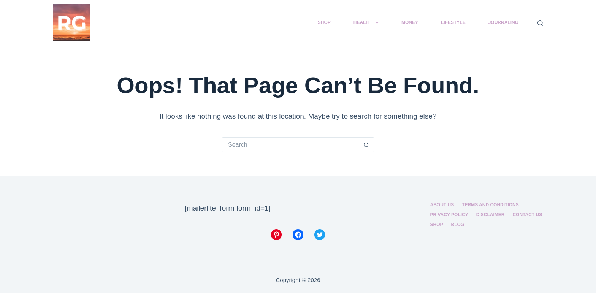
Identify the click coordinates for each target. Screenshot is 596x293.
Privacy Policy (449, 214)
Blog (457, 224)
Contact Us (527, 214)
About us (442, 204)
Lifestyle (453, 22)
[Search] (540, 23)
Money (409, 22)
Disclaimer (490, 214)
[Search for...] (290, 144)
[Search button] (366, 144)
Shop (324, 22)
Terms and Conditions (490, 204)
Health (367, 22)
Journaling (503, 22)
